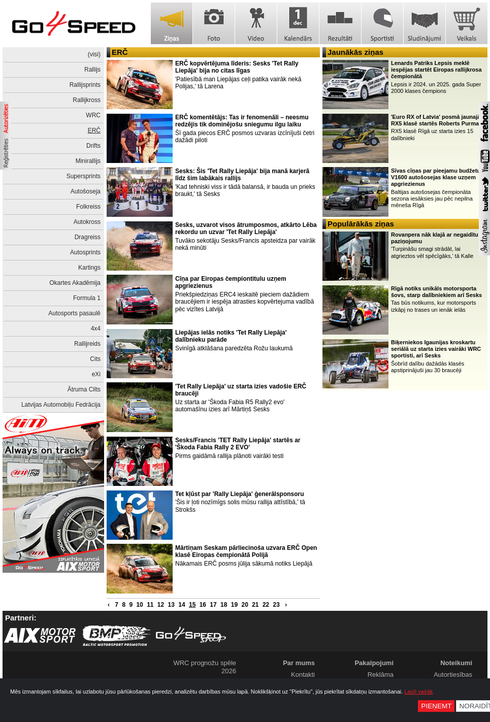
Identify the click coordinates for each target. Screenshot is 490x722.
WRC (93, 115)
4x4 (96, 328)
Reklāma (381, 674)
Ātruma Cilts (84, 389)
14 (181, 604)
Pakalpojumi (374, 663)
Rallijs (92, 69)
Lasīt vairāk (418, 691)
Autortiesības (453, 674)
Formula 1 (87, 298)
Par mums (299, 663)
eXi (96, 374)
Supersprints (84, 176)
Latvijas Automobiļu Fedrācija (61, 404)
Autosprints (85, 252)
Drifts (93, 145)
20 (244, 604)
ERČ (94, 130)
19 (234, 604)
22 (266, 604)
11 (150, 604)
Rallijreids (87, 343)
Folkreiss (88, 206)
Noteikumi (456, 663)
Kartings (89, 267)
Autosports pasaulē (74, 313)
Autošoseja (86, 191)
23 (276, 604)
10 (139, 604)
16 (203, 604)
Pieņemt (436, 706)
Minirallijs (88, 161)
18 (223, 604)
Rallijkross (87, 100)
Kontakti (303, 674)
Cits (95, 359)
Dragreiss (88, 237)
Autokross (87, 221)
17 (213, 604)
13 (171, 604)
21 (255, 604)
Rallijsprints (85, 84)
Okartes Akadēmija (75, 282)
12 (160, 604)
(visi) (94, 54)
